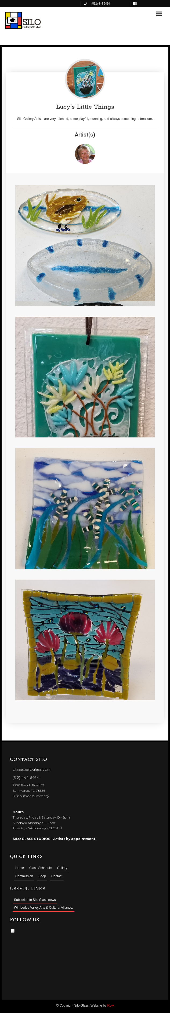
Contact (56, 876)
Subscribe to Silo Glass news (35, 900)
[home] (23, 20)
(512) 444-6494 (26, 777)
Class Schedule (40, 868)
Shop (42, 876)
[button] (159, 14)
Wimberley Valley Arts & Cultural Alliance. (43, 907)
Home (19, 868)
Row (110, 1005)
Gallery (62, 868)
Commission (24, 876)
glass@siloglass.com (32, 769)
